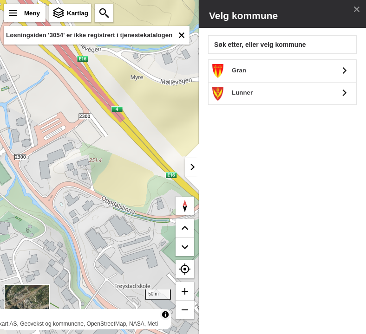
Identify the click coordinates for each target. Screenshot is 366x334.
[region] (99, 167)
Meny (32, 13)
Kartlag (77, 13)
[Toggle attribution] (165, 314)
